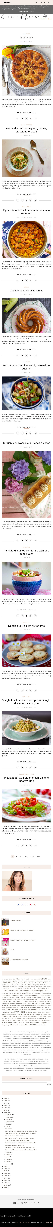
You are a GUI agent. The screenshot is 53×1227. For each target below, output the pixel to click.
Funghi (18, 997)
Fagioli (40, 993)
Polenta (25, 1009)
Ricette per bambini (23, 1014)
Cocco (26, 439)
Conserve (19, 989)
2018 (6, 1168)
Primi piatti (26, 696)
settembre (44, 1018)
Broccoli (20, 983)
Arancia (4, 981)
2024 (6, 1103)
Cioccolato (26, 987)
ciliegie (12, 986)
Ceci (3, 986)
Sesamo (39, 1018)
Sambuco (29, 1016)
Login (2, 1216)
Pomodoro (35, 1009)
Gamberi (23, 997)
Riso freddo (41, 1014)
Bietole (46, 981)
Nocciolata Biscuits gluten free (26, 625)
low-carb (4, 1001)
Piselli (3, 1009)
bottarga (15, 983)
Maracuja (31, 1001)
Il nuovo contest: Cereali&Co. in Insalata (21, 930)
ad (2, 979)
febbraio (8, 995)
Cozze (31, 989)
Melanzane (11, 1003)
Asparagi (14, 981)
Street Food (20, 1020)
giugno (43, 997)
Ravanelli (10, 1014)
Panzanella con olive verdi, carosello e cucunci (19, 1138)
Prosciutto (29, 1012)
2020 (6, 1112)
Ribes (14, 1014)
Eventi (36, 993)
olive (14, 1005)
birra (50, 981)
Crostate (41, 989)
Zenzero (20, 1025)
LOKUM (12, 950)
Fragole (42, 995)
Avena (20, 981)
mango (26, 1001)
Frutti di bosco (11, 997)
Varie (27, 1023)
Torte (4, 1022)
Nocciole (45, 1003)
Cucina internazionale (10, 991)
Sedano (45, 1016)
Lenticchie (34, 999)
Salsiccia (24, 1016)
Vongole (4, 1025)
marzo (8, 1159)
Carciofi (41, 983)
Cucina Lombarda (26, 774)
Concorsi (12, 989)
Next (32, 856)
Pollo (29, 1009)
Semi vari (33, 1018)
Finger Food (19, 995)
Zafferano (14, 1025)
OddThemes (47, 1223)
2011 (6, 1185)
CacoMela (31, 983)
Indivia (9, 999)
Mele (17, 1003)
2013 (6, 1180)
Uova (20, 1023)
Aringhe (9, 981)
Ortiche (18, 1005)
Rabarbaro (48, 1012)
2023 (6, 1105)
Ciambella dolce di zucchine (26, 290)
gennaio (33, 997)
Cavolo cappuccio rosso (36, 985)
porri (46, 1009)
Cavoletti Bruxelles (16, 985)
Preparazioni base (8, 1012)
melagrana (5, 1003)
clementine (39, 986)
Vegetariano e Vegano (38, 1023)
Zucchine (31, 1025)
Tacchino (27, 1020)
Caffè (36, 983)
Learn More (23, 12)
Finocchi (26, 995)
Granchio (4, 999)
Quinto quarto (41, 1012)
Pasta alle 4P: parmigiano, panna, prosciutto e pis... (21, 1131)
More (40, 1003)
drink (33, 993)
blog (10, 983)
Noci (49, 1003)
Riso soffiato (48, 1014)
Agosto (6, 979)
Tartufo (36, 1020)
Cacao (26, 983)
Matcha (49, 1001)
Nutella (11, 1005)
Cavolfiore (25, 985)
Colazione (5, 989)
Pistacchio (9, 1009)
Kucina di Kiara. (23, 1223)
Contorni (26, 989)
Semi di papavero (17, 1018)
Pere (31, 1007)
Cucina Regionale (39, 991)
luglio (9, 1001)
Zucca (25, 1025)
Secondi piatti (37, 1016)
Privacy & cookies (10, 1216)
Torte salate (12, 1023)
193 (26, 856)
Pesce (35, 1007)
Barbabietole (40, 981)
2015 (6, 1175)
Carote (4, 985)
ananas (31, 979)
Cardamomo (48, 983)
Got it (32, 12)
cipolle (33, 986)
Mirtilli (36, 1003)
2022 (6, 1107)
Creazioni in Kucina (15, 920)
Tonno (43, 1020)
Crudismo (48, 989)
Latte (24, 999)
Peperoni (26, 1007)
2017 (6, 1171)
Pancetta (31, 1005)
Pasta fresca (14, 1007)
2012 (6, 1182)
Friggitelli (4, 997)
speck (9, 1020)
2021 (6, 1110)
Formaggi (35, 995)
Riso (36, 1014)
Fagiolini (45, 993)
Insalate (26, 547)
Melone (21, 1003)
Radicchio (5, 1014)
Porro (49, 1009)
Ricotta (31, 1014)
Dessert (16, 993)
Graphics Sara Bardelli (24, 1216)
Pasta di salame (47, 1005)
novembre (5, 1005)
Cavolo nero (47, 985)
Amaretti (26, 979)
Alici (22, 979)
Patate (20, 1007)
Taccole (32, 1020)
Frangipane (48, 995)
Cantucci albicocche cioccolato (19, 959)
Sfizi (49, 1018)
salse (19, 1016)
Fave (3, 995)
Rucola (9, 1016)
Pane (36, 1005)
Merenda (31, 1003)
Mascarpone (42, 1001)
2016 (6, 1173)
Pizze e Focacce (17, 1009)
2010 (6, 1187)
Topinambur (48, 1020)
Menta (25, 1003)
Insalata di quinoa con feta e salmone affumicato (20, 1143)
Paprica (40, 1005)
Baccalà (30, 981)
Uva (24, 1023)
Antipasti (26, 34)
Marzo (36, 1001)
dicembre (23, 993)
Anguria (36, 979)
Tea (39, 1020)
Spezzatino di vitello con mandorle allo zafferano (20, 1133)
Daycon (11, 993)
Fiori (30, 995)
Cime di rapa (18, 986)
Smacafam (26, 37)
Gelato (29, 997)
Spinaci (14, 1020)
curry (3, 993)
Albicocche (12, 979)
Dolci (26, 287)
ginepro (39, 997)
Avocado (24, 981)
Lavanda (28, 999)
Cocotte (49, 986)
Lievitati (40, 999)
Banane (34, 981)
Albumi (18, 979)
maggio (14, 1001)
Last (39, 856)
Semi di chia (8, 1018)
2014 (6, 1178)
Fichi (12, 995)
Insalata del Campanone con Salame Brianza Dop (21, 1150)
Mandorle (26, 206)
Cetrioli (7, 986)
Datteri (7, 993)
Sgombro (4, 1020)
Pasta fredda (26, 125)
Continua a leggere (26, 112)
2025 (6, 1100)
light (45, 999)
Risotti (4, 1016)
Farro (49, 993)
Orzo (22, 1005)
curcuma (48, 991)
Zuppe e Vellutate (40, 1025)
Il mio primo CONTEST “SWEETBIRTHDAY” (23, 940)
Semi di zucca (26, 1018)
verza (49, 1023)
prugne (35, 1012)
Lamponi (19, 999)
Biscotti (26, 622)
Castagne (9, 985)
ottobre (25, 1005)
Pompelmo (42, 1009)
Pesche (40, 1007)
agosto (8, 1124)
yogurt (9, 1025)
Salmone (14, 1016)
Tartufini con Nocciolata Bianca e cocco (26, 443)
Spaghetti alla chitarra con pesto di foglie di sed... (20, 1147)
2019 (6, 1166)
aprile (49, 979)
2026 (6, 1098)
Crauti (35, 989)
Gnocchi (48, 997)
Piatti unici (47, 1007)
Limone (49, 999)
